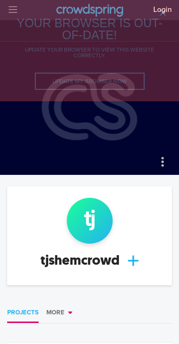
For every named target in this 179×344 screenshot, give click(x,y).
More (55, 312)
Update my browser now (90, 81)
